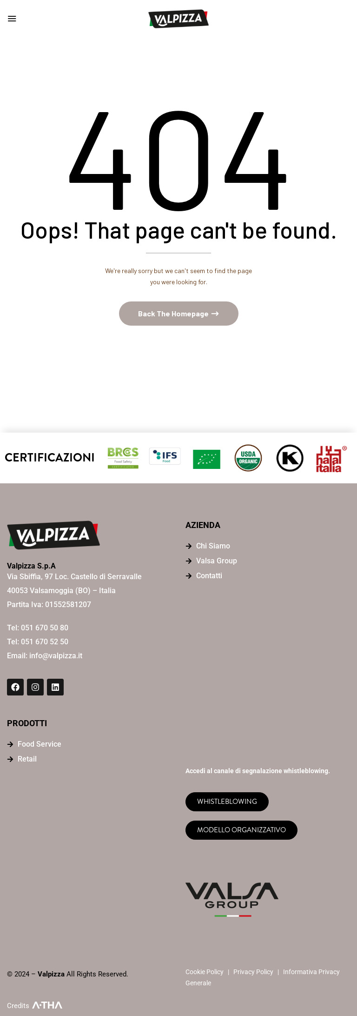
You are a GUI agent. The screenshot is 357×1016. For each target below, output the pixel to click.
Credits (18, 1006)
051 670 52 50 (44, 642)
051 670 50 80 (44, 628)
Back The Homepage (174, 313)
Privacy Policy (253, 972)
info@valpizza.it (55, 656)
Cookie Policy (204, 972)
